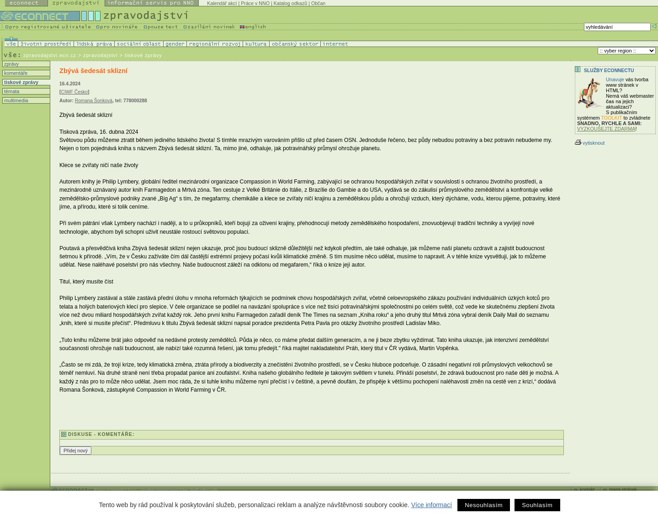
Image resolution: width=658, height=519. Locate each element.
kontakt (587, 489)
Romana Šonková (93, 100)
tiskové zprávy (20, 82)
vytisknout (590, 143)
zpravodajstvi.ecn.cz (49, 55)
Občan (318, 3)
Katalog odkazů (290, 3)
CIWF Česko (74, 91)
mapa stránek (623, 489)
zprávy (11, 64)
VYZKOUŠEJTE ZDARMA (606, 128)
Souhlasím (537, 505)
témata (11, 91)
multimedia (15, 100)
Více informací (431, 505)
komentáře (15, 73)
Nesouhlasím (484, 505)
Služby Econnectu (609, 70)
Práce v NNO (255, 3)
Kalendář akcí (222, 3)
